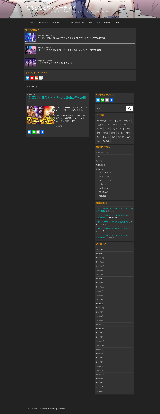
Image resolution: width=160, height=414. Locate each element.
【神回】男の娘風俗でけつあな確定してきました (113, 222)
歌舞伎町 (121, 137)
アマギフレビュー (102, 152)
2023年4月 (99, 299)
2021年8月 (99, 333)
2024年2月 (99, 283)
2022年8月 (99, 316)
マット (122, 129)
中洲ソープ (102, 184)
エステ (114, 125)
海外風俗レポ (100, 165)
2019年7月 (99, 387)
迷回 (98, 141)
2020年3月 (99, 362)
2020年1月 (99, 370)
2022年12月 (100, 308)
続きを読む (58, 126)
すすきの (127, 121)
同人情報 (107, 22)
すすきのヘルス (104, 176)
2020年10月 (100, 345)
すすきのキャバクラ (106, 172)
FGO (110, 121)
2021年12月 (100, 324)
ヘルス (107, 129)
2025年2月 (99, 253)
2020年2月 (99, 366)
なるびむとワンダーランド (50, 8)
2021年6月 (99, 337)
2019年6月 (99, 391)
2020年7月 (99, 349)
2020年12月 (100, 341)
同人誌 (105, 133)
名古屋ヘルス (103, 188)
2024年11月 (100, 262)
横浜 (113, 137)
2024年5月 (99, 278)
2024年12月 (100, 258)
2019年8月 (99, 383)
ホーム (32, 22)
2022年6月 (99, 320)
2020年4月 (99, 358)
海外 (128, 137)
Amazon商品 (101, 121)
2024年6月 (99, 274)
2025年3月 (99, 249)
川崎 (98, 137)
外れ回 (120, 133)
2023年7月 (99, 291)
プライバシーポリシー (76, 22)
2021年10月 (100, 329)
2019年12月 (100, 374)
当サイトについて (58, 22)
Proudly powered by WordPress (54, 409)
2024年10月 (100, 266)
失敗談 (128, 133)
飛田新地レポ (103, 192)
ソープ (99, 129)
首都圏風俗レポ (104, 196)
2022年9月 (99, 312)
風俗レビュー (94, 22)
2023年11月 (100, 287)
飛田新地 (106, 141)
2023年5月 (99, 295)
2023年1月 (99, 304)
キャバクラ (124, 125)
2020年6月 (99, 354)
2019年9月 (99, 379)
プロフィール (43, 22)
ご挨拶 (117, 22)
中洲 (128, 129)
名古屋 (113, 133)
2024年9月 (99, 270)
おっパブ (118, 121)
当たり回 (106, 137)
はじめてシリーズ (103, 125)
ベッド (114, 129)
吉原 (98, 133)
